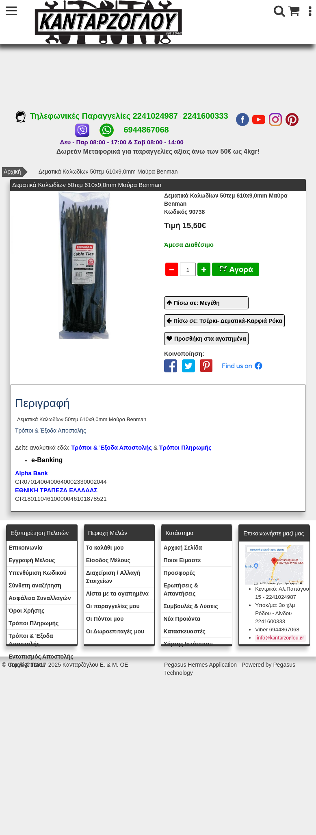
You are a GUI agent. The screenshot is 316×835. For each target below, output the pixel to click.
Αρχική (12, 171)
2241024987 (155, 115)
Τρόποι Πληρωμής (185, 447)
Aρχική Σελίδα (182, 547)
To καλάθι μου (105, 547)
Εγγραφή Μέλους (32, 560)
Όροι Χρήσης (27, 610)
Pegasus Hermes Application (201, 664)
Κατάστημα (179, 533)
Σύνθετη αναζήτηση (35, 585)
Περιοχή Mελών (107, 533)
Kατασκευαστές (184, 631)
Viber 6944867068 (277, 629)
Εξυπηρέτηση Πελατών (40, 533)
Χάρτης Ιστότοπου (187, 644)
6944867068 (146, 129)
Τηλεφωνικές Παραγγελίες (74, 115)
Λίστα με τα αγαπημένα (117, 593)
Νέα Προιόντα (181, 618)
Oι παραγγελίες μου (113, 606)
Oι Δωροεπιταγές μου (115, 631)
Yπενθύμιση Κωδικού (38, 573)
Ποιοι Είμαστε (182, 560)
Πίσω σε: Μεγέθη (197, 303)
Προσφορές (179, 573)
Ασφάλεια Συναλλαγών (40, 598)
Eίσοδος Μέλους (108, 560)
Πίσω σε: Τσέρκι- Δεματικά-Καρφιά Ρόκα (227, 320)
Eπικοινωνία (26, 547)
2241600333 (205, 115)
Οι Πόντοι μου (105, 618)
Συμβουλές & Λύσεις (190, 606)
